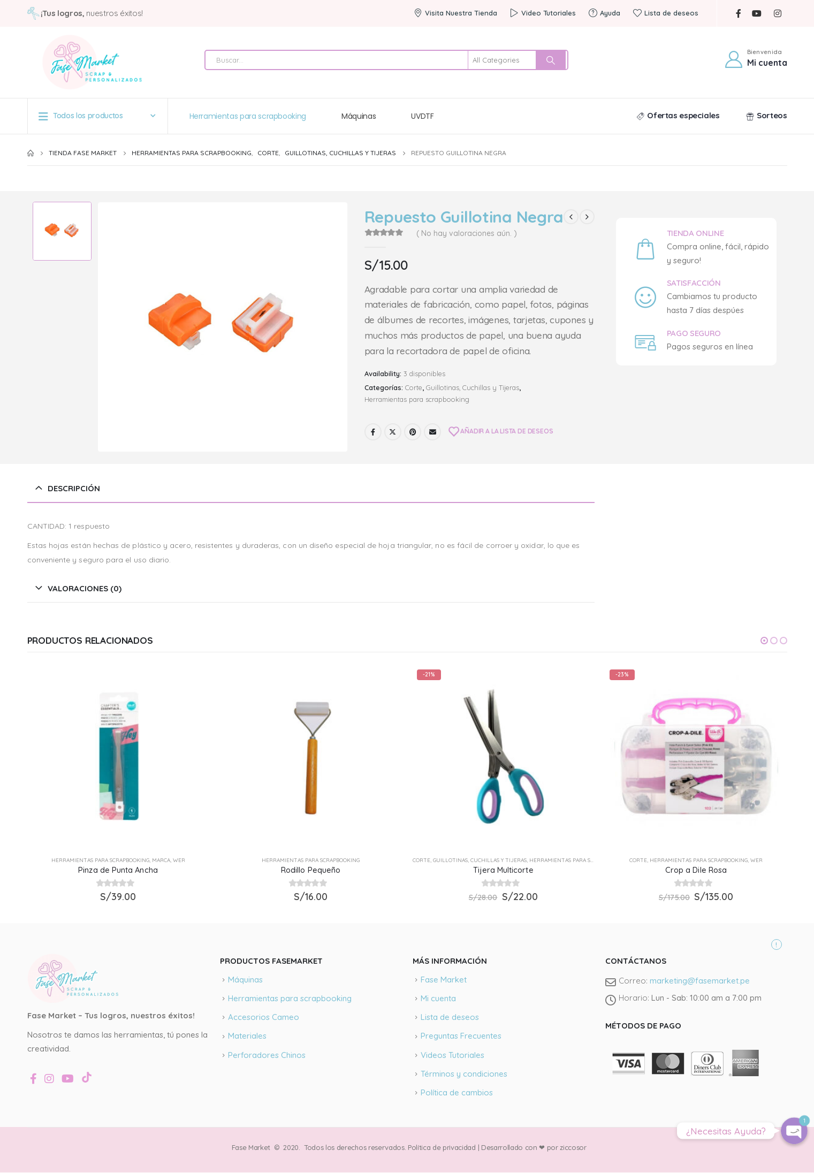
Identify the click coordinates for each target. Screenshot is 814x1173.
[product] (118, 756)
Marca (161, 860)
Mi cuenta (438, 998)
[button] (764, 640)
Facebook (373, 431)
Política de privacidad (442, 1147)
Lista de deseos (665, 13)
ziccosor (572, 1147)
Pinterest (412, 431)
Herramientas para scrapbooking (248, 116)
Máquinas (358, 116)
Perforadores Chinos (267, 1055)
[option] (62, 231)
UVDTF (422, 116)
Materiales (247, 1036)
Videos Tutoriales (452, 1055)
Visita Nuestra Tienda (455, 13)
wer (179, 860)
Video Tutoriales (543, 13)
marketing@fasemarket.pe (700, 981)
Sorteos (766, 115)
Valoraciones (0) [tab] (84, 588)
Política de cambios (457, 1092)
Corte (413, 387)
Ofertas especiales (678, 115)
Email (432, 431)
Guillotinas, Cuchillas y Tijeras (472, 387)
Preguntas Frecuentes (461, 1036)
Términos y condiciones (464, 1074)
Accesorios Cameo (263, 1017)
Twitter (392, 431)
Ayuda (604, 13)
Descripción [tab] (74, 488)
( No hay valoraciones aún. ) (466, 233)
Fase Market (444, 979)
